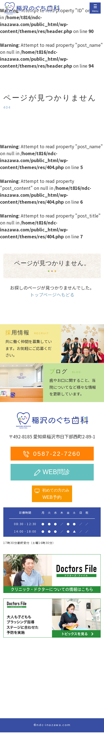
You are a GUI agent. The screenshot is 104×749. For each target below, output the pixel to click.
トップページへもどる (52, 294)
